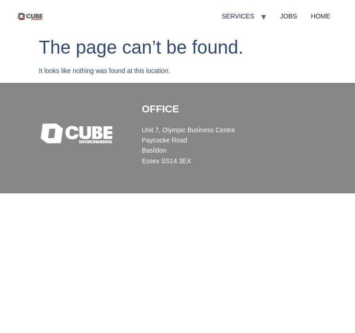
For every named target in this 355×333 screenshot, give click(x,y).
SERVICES (237, 16)
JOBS (288, 16)
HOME (321, 16)
